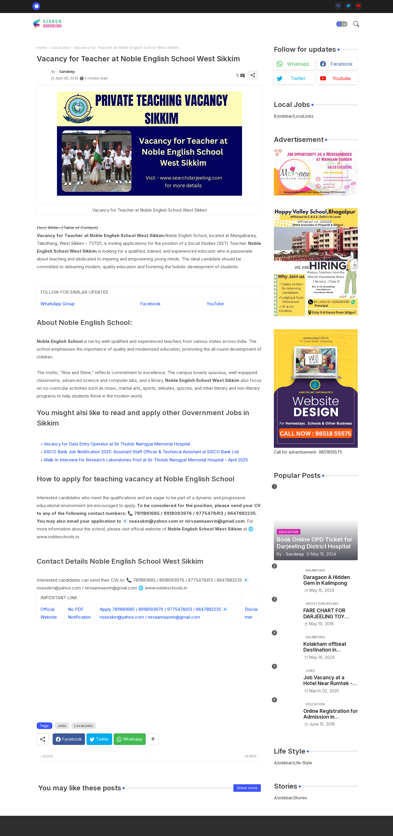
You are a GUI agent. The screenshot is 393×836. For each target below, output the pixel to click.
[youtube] (358, 6)
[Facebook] (69, 739)
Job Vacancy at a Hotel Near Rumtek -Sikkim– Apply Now (328, 681)
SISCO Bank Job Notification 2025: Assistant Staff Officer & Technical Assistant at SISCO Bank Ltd (141, 451)
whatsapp (298, 64)
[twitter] (348, 6)
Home (42, 47)
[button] (342, 24)
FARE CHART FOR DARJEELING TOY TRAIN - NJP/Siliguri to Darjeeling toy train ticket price (330, 613)
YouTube (215, 303)
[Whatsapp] (130, 739)
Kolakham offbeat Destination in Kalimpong (324, 647)
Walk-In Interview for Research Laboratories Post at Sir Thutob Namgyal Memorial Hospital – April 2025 (146, 460)
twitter (298, 78)
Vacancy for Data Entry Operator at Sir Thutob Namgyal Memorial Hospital (117, 444)
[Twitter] (99, 739)
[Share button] (152, 739)
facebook (342, 64)
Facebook (150, 303)
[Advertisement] (149, 679)
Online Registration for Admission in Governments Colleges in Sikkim (330, 714)
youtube (341, 78)
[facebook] (338, 6)
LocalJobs (60, 47)
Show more (247, 787)
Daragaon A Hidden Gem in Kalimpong (326, 580)
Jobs (62, 725)
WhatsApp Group (57, 303)
